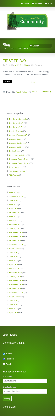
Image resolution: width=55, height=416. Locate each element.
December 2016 (16, 232)
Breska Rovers (15, 131)
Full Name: (7, 377)
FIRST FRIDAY (15, 61)
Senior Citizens (15, 167)
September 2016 (16, 244)
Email (50, 3)
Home (5, 48)
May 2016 (13, 260)
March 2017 (14, 220)
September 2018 (16, 196)
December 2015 (16, 280)
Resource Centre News (19, 163)
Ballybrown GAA (16, 123)
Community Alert (16, 139)
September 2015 (16, 292)
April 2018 (13, 208)
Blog (12, 48)
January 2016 (15, 276)
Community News (16, 147)
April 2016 (13, 264)
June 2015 (13, 304)
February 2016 (15, 272)
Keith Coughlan (21, 65)
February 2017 (15, 224)
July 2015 (13, 300)
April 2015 (13, 312)
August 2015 (14, 296)
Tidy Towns (14, 175)
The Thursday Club (17, 171)
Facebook (38, 3)
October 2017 (15, 212)
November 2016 (16, 236)
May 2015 (13, 308)
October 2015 (15, 288)
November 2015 (16, 284)
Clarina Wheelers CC (18, 135)
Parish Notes (21, 92)
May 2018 (13, 204)
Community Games (17, 143)
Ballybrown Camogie (18, 119)
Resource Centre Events (19, 159)
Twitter (26, 3)
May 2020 (13, 192)
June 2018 (13, 200)
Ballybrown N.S (15, 127)
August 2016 (14, 248)
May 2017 (13, 216)
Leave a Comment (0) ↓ (42, 91)
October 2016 (15, 240)
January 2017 (15, 228)
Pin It (33, 82)
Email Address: (10, 387)
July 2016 (13, 252)
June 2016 (13, 256)
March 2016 (14, 268)
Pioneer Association (17, 155)
